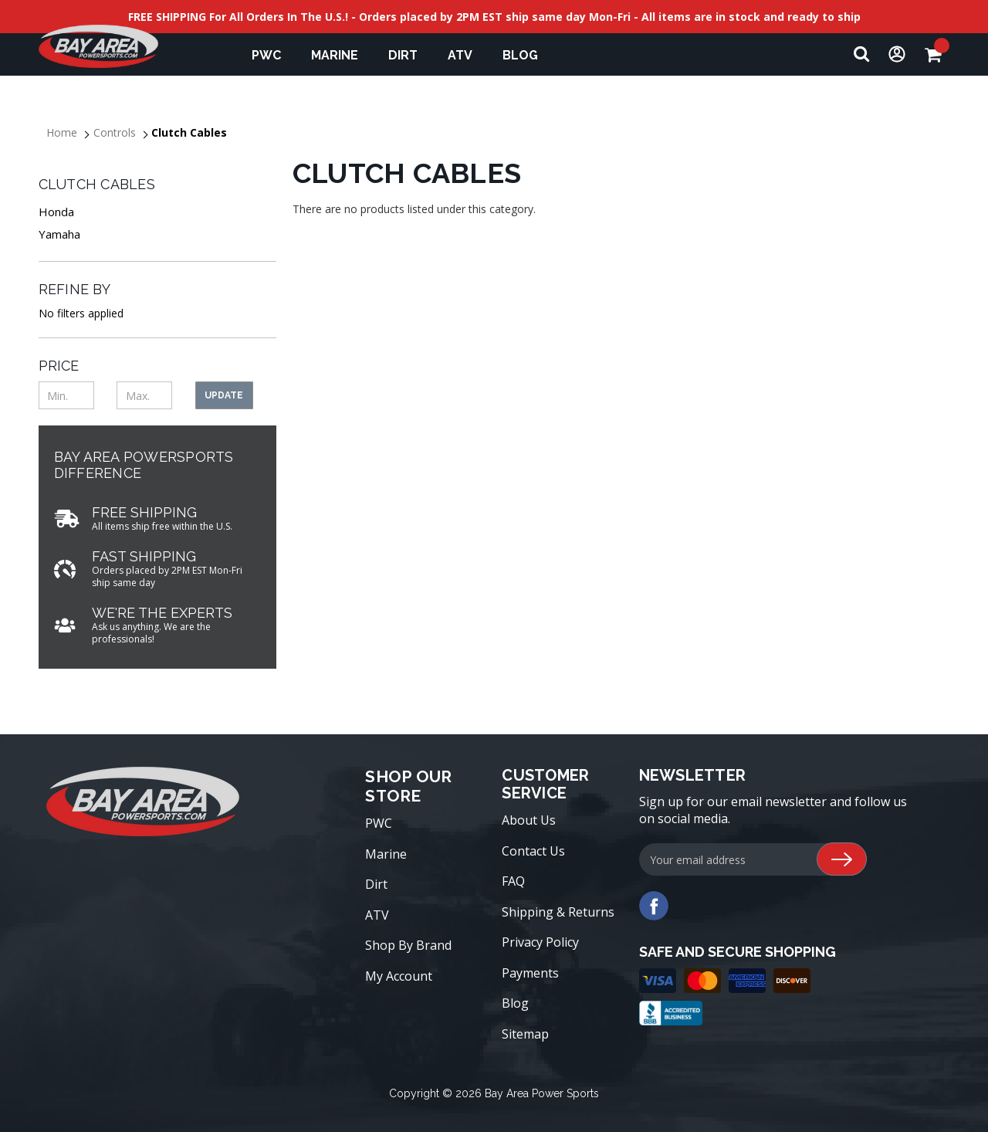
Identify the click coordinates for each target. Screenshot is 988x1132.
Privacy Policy (540, 942)
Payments (530, 972)
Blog (515, 1003)
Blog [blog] (520, 55)
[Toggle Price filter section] (157, 366)
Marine (342, 55)
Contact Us (533, 850)
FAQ (513, 881)
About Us (529, 820)
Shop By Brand (408, 945)
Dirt (410, 55)
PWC (274, 55)
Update (224, 395)
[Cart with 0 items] (937, 54)
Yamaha (59, 234)
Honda (56, 211)
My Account (398, 976)
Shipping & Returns (558, 911)
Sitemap (525, 1033)
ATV (467, 55)
